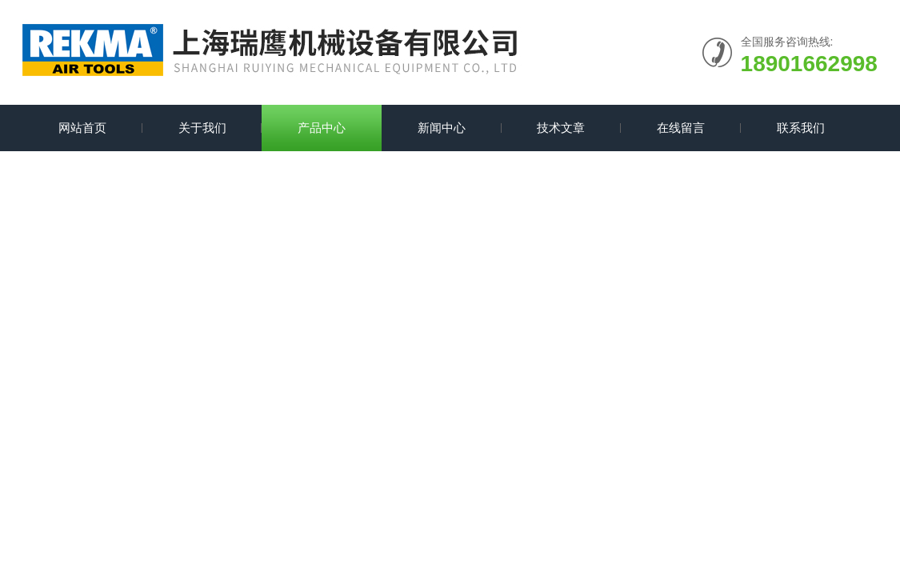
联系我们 (801, 127)
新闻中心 (442, 127)
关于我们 (202, 127)
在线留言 (681, 127)
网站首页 (82, 127)
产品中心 (322, 127)
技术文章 (561, 127)
